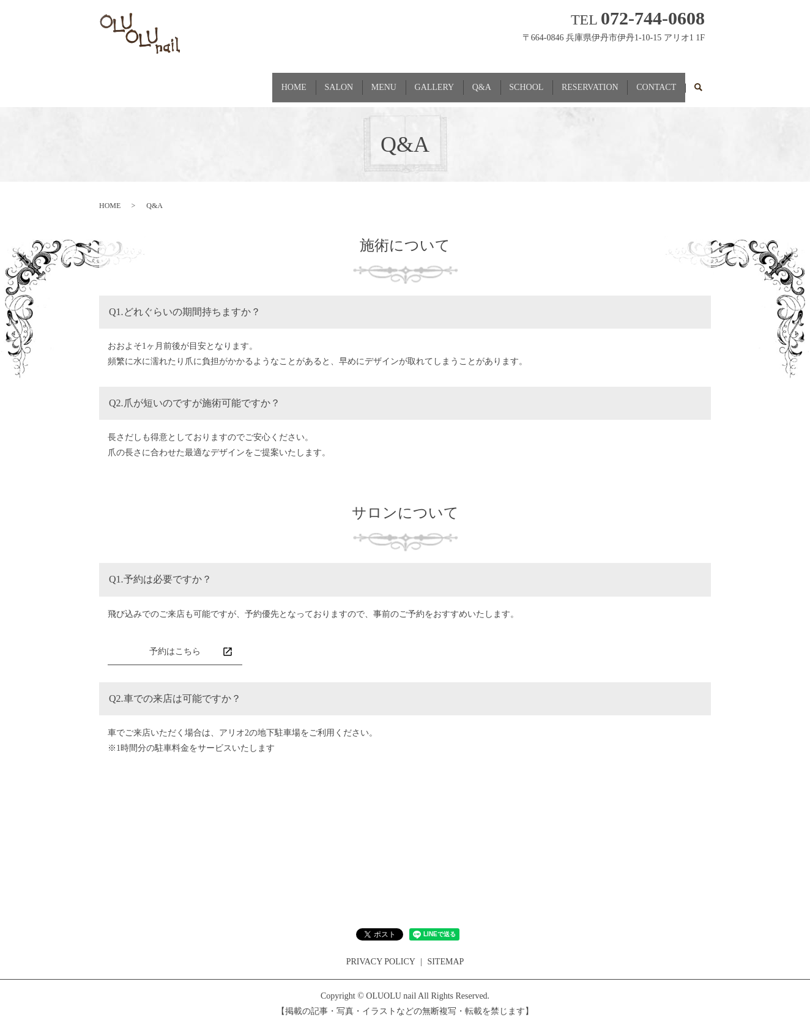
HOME (236, 81)
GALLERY (400, 81)
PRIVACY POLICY (380, 950)
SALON (289, 81)
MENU (341, 81)
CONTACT (652, 81)
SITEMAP (445, 950)
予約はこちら (175, 640)
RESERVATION (578, 81)
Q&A (454, 81)
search (698, 82)
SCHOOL (507, 81)
